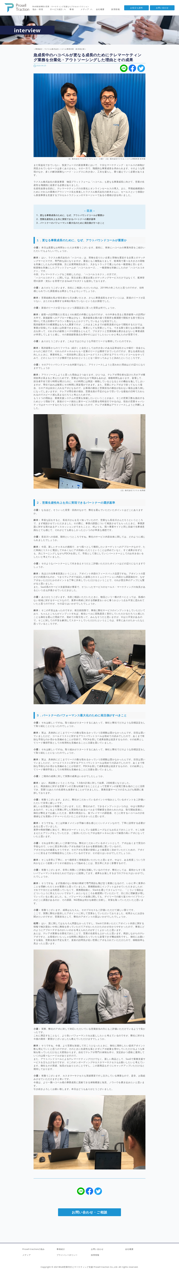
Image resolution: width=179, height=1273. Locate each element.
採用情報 (115, 9)
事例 (72, 9)
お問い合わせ (162, 7)
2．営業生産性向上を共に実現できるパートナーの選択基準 (66, 219)
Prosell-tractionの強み (33, 1249)
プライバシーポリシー (67, 1255)
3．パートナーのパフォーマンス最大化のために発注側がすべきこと (70, 222)
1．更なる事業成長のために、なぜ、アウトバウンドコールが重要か (70, 215)
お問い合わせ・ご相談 (89, 1212)
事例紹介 (61, 1249)
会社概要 (100, 9)
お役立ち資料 (136, 7)
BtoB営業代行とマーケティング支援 (76, 1267)
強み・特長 (37, 9)
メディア (26, 1255)
